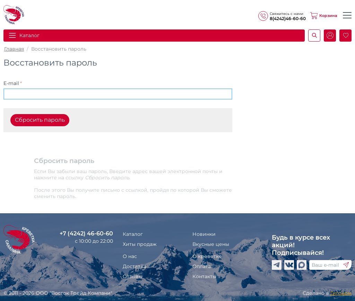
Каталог (29, 35)
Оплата (201, 266)
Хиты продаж (140, 244)
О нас (130, 256)
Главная (14, 49)
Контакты (204, 276)
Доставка (134, 266)
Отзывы (132, 276)
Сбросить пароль (40, 120)
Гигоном (341, 293)
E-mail (11, 83)
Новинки (204, 234)
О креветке (207, 256)
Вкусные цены (210, 244)
